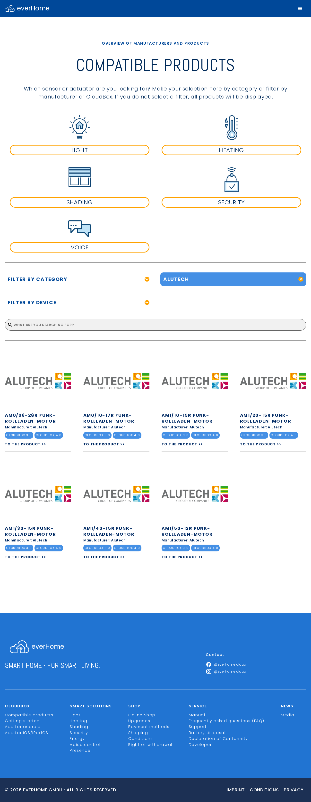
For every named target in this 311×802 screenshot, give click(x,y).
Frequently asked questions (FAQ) (226, 721)
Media (287, 715)
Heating (78, 721)
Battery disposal (207, 733)
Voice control (85, 744)
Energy (77, 738)
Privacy (294, 790)
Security (79, 733)
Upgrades (139, 721)
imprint (236, 790)
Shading (79, 726)
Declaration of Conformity (218, 738)
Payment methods (148, 726)
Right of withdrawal (150, 744)
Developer (200, 744)
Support (198, 726)
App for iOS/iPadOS (26, 733)
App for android (23, 726)
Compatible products (29, 715)
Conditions (140, 738)
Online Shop (142, 715)
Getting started (22, 721)
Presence (80, 750)
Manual (197, 715)
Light (75, 715)
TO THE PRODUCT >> (25, 444)
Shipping (138, 733)
